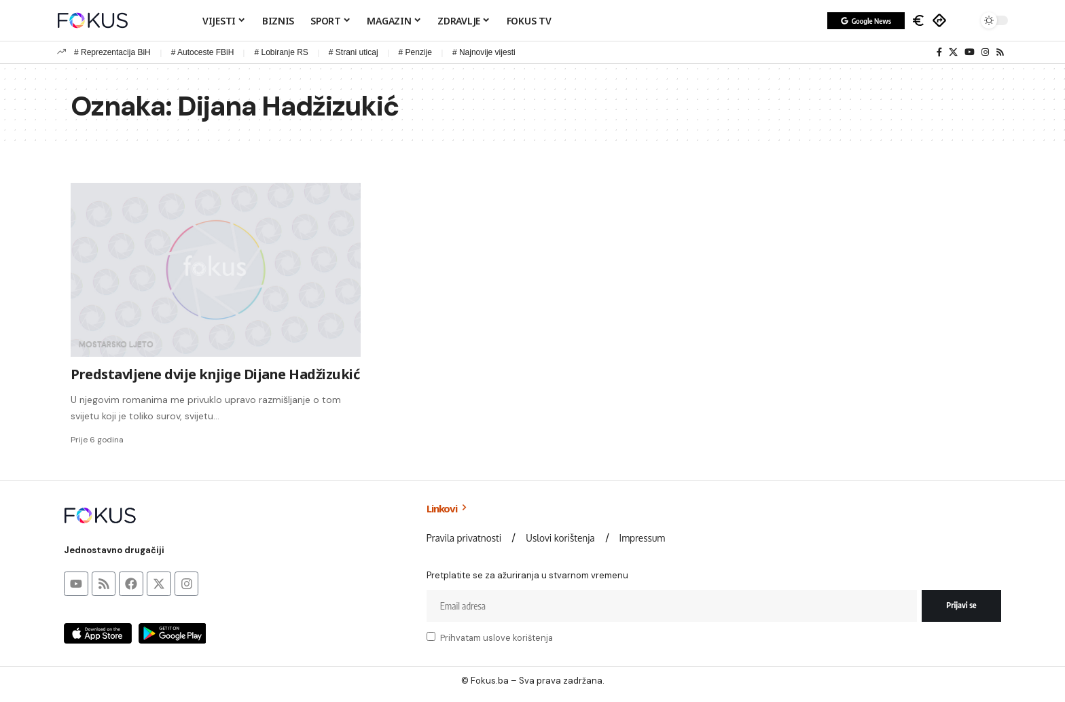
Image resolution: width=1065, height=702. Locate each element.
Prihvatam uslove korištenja (496, 638)
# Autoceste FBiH (202, 52)
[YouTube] (969, 52)
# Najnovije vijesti (484, 52)
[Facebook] (939, 52)
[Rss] (1000, 52)
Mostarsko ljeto (116, 343)
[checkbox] (431, 636)
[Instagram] (985, 52)
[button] (964, 20)
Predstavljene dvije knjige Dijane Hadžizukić (215, 374)
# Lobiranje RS (281, 52)
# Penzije (415, 52)
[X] (953, 52)
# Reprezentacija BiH (112, 52)
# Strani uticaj (353, 52)
